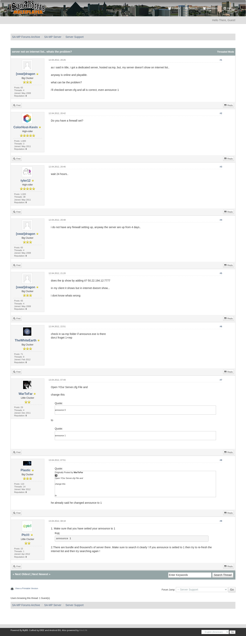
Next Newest (40, 574)
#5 (221, 273)
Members (210, 8)
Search (191, 8)
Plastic (26, 470)
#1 (221, 60)
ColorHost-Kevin (25, 127)
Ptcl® (26, 535)
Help (228, 8)
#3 (221, 167)
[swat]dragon (25, 73)
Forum (174, 8)
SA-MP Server (52, 36)
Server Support (75, 36)
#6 (221, 326)
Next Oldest (22, 574)
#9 (221, 521)
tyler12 (26, 180)
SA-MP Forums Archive (26, 36)
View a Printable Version (26, 588)
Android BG (55, 630)
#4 (221, 220)
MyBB (25, 630)
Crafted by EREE (36, 630)
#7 (221, 380)
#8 (221, 460)
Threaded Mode (225, 52)
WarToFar (26, 393)
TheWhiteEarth (26, 340)
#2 (221, 113)
